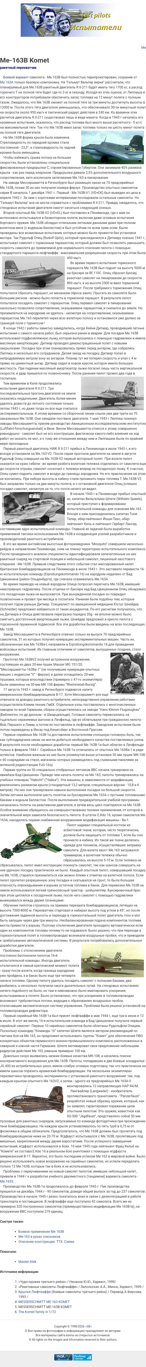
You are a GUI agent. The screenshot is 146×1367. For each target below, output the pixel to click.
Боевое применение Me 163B (41, 1232)
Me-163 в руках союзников (39, 1237)
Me (143, 48)
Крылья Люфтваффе (34, 1292)
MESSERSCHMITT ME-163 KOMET (44, 1302)
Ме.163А (6, 82)
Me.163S (6, 1181)
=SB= (88, 1326)
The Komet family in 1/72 (37, 1312)
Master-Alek (27, 1262)
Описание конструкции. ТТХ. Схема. (46, 1242)
